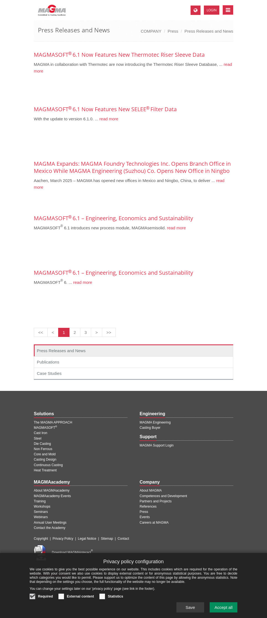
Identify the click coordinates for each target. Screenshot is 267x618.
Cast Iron (40, 433)
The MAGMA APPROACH (53, 422)
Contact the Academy (49, 528)
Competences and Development (163, 496)
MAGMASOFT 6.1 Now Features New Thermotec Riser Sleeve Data (119, 54)
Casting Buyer (150, 428)
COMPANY (151, 31)
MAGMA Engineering (155, 422)
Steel (37, 438)
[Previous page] (53, 332)
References (148, 506)
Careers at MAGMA (154, 522)
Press (173, 31)
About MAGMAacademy (52, 490)
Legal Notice (87, 539)
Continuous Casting (48, 465)
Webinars (41, 517)
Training (40, 501)
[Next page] (96, 332)
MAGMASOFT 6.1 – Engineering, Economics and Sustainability (113, 218)
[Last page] (109, 332)
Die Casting (42, 444)
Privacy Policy (63, 539)
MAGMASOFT (45, 428)
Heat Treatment (45, 470)
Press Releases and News (208, 31)
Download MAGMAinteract (72, 552)
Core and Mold (45, 454)
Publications (48, 362)
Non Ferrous (43, 449)
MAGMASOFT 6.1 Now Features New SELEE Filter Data (105, 109)
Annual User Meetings (50, 522)
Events (145, 517)
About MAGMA (151, 490)
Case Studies (49, 373)
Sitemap (107, 539)
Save (190, 607)
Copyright (41, 539)
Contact (123, 539)
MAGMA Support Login (157, 445)
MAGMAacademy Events (52, 496)
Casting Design (45, 459)
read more (108, 118)
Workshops (42, 506)
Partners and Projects (155, 501)
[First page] (41, 332)
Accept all (223, 607)
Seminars (41, 512)
